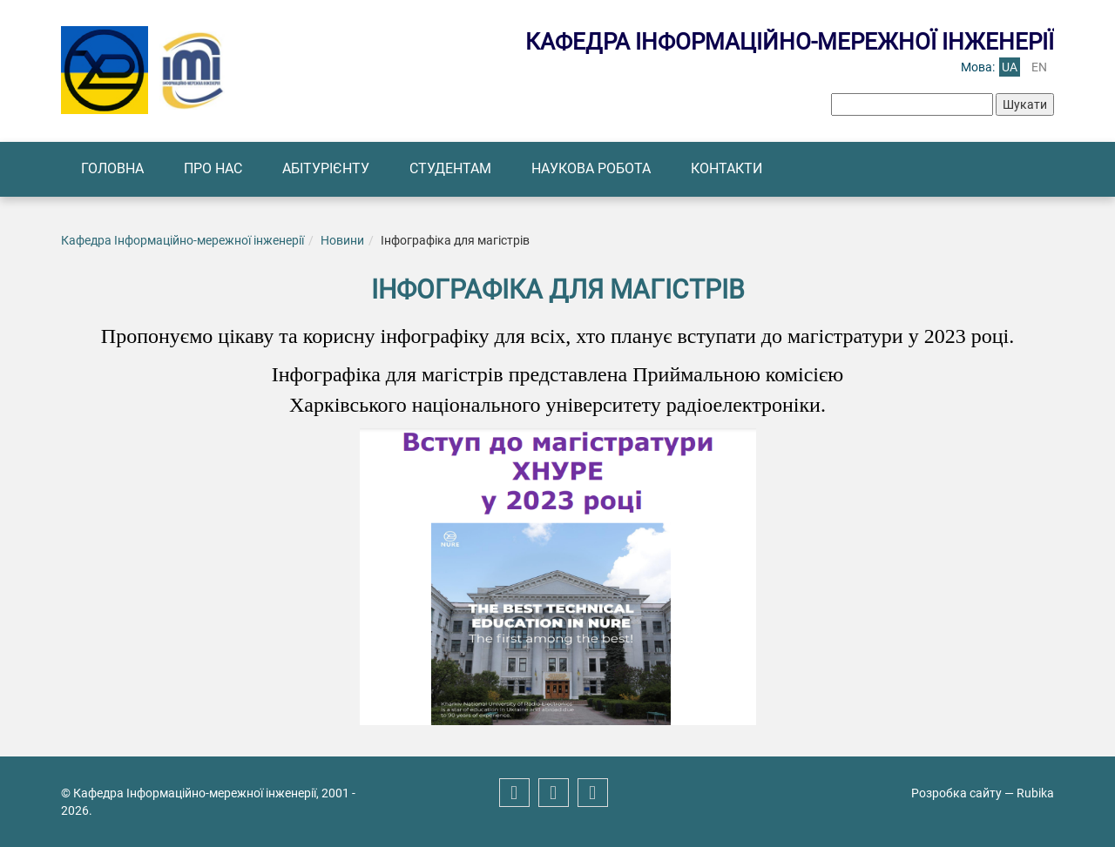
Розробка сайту (956, 793)
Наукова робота (591, 168)
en (1039, 67)
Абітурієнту (325, 168)
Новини (342, 240)
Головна (112, 168)
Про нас (213, 168)
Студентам (450, 168)
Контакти (726, 168)
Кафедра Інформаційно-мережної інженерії (182, 240)
